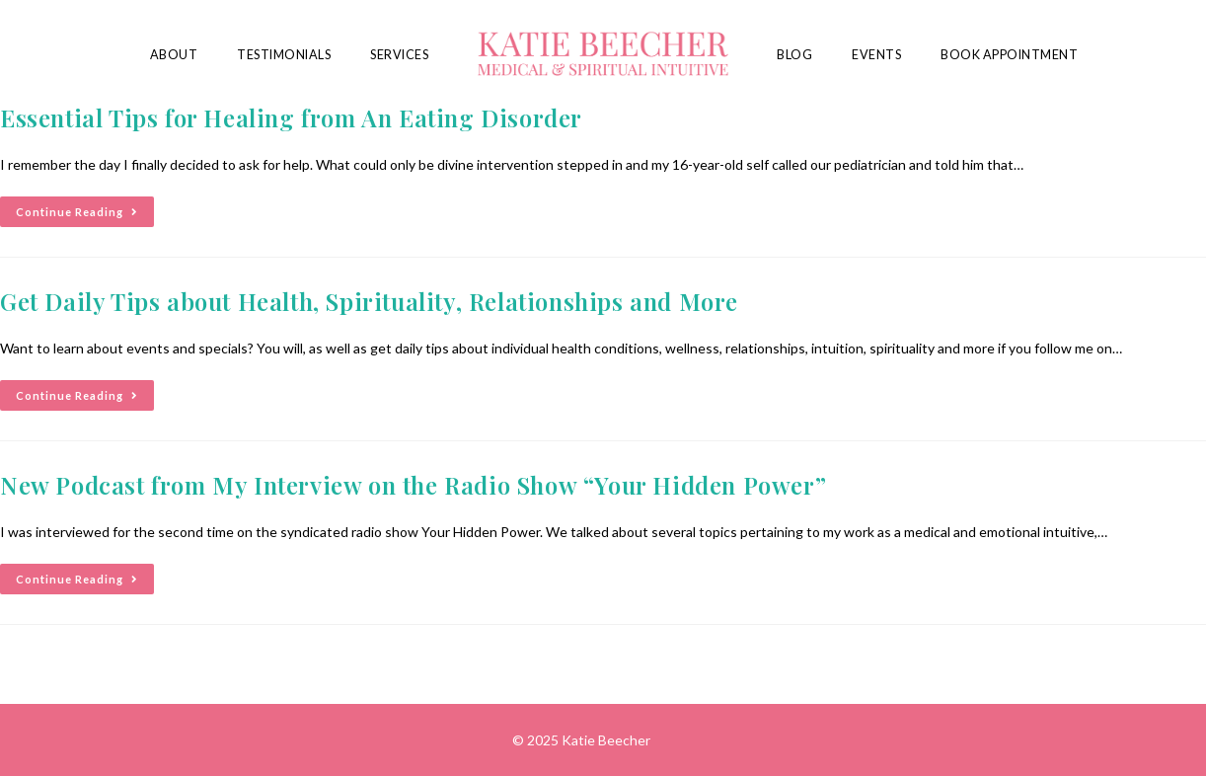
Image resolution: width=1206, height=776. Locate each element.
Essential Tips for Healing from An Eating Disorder (291, 117)
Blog (794, 54)
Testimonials (284, 54)
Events (876, 54)
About (174, 54)
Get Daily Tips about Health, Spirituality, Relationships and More (369, 301)
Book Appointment (1009, 54)
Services (399, 54)
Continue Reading (85, 207)
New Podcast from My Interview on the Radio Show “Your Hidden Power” (413, 485)
